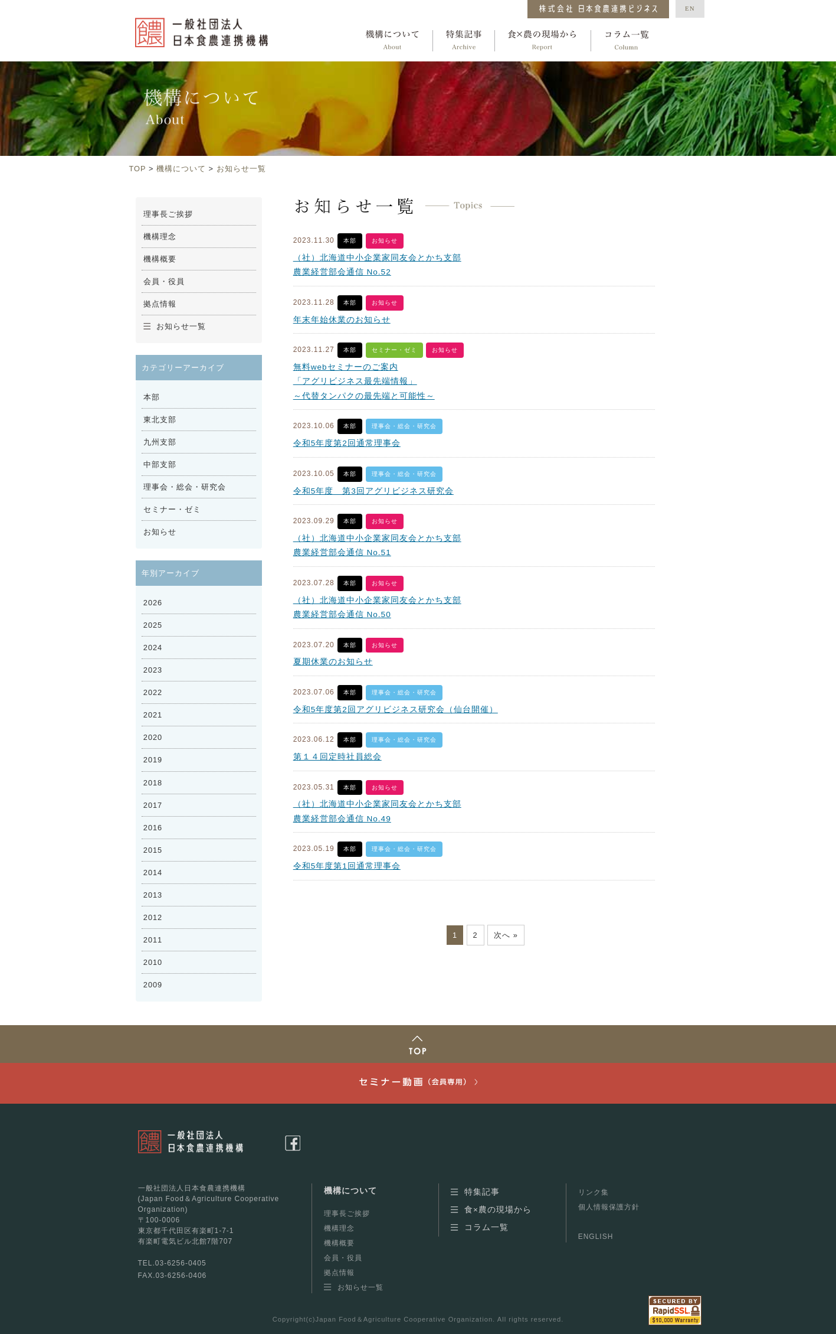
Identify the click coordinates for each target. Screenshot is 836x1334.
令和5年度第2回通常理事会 (347, 443)
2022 (152, 692)
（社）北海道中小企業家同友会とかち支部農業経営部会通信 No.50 (377, 607)
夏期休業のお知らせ (333, 661)
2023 (152, 670)
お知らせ (385, 240)
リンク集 (593, 1192)
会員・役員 (164, 281)
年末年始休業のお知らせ (342, 319)
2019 (152, 759)
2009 (152, 984)
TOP (137, 168)
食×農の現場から (542, 41)
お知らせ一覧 (241, 168)
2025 (152, 625)
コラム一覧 (627, 41)
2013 (152, 895)
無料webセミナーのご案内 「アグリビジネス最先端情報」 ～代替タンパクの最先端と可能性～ (364, 381)
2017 (152, 805)
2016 (152, 827)
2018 (152, 782)
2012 (152, 917)
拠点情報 (159, 303)
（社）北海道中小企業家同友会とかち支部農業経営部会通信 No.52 (377, 264)
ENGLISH (596, 1236)
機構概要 (159, 259)
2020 (152, 737)
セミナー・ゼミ (394, 350)
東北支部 (159, 419)
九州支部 (159, 442)
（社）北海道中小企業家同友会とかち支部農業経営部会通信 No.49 (377, 811)
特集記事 (463, 41)
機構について (392, 41)
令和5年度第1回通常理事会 (347, 866)
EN (690, 8)
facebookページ (292, 1143)
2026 (152, 602)
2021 (152, 714)
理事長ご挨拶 (168, 214)
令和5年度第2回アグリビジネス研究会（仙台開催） (395, 709)
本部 (349, 240)
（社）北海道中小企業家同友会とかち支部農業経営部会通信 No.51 (377, 545)
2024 (152, 647)
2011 (152, 939)
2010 (152, 962)
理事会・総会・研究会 (404, 426)
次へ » (506, 935)
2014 (152, 872)
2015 (152, 850)
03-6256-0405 (180, 1263)
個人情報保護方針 (609, 1207)
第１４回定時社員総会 (337, 756)
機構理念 (159, 236)
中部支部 (159, 464)
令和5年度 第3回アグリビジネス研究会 (373, 491)
